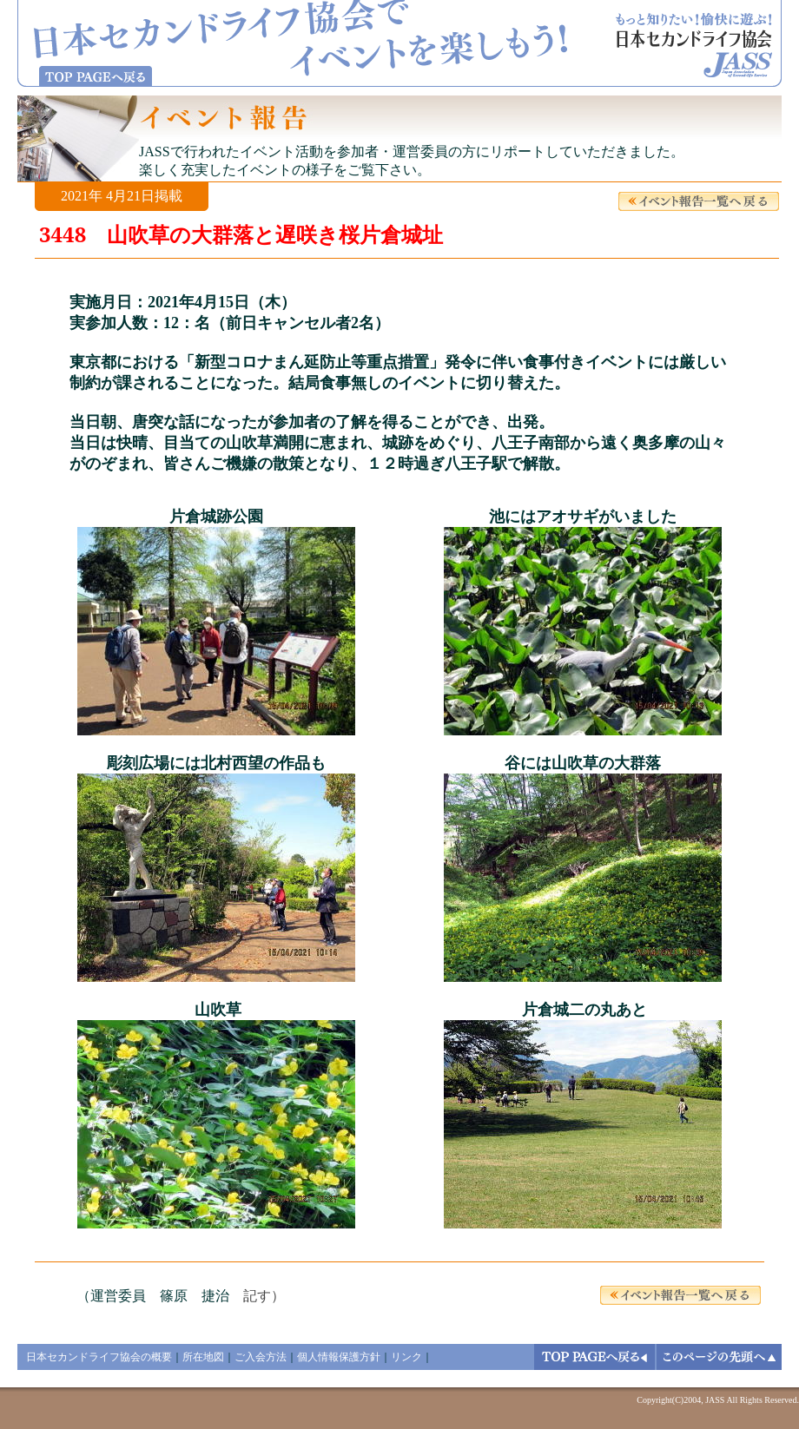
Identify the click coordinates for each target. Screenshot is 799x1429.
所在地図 (203, 1357)
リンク (406, 1357)
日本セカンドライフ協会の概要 (99, 1357)
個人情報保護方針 (338, 1357)
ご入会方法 (260, 1357)
